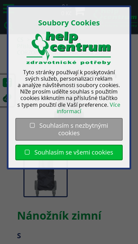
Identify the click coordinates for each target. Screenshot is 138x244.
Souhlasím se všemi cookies (69, 152)
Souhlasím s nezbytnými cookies (69, 129)
